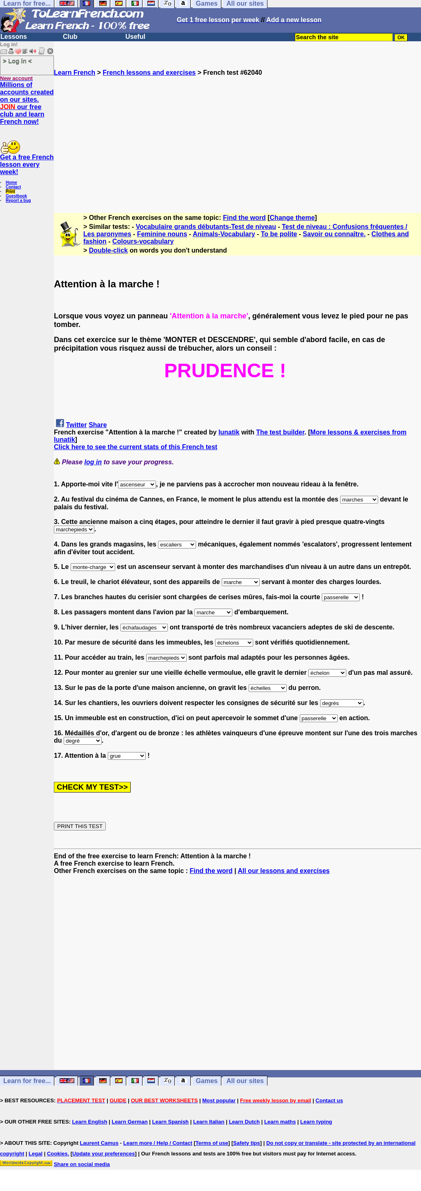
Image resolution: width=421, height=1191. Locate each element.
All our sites (245, 1080)
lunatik (229, 432)
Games (207, 1080)
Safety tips (246, 1143)
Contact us (329, 1100)
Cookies (57, 1154)
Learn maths (280, 1122)
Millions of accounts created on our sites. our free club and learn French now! (27, 103)
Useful (135, 36)
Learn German (129, 1122)
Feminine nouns (162, 234)
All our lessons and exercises (284, 870)
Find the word (244, 217)
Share (98, 424)
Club (70, 36)
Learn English (89, 1122)
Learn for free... (27, 1080)
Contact (13, 187)
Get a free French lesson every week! (27, 164)
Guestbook (16, 196)
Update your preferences (103, 1154)
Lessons (13, 36)
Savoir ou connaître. (334, 234)
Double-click (108, 250)
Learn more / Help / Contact (157, 1143)
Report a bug (18, 200)
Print (10, 191)
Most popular (219, 1100)
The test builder (280, 432)
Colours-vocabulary (143, 241)
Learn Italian (209, 1122)
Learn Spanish (170, 1122)
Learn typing (316, 1122)
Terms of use (212, 1143)
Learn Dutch (244, 1122)
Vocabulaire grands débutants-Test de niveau (206, 226)
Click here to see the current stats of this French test (135, 446)
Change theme (292, 217)
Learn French (74, 72)
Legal (35, 1154)
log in (93, 462)
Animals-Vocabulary (224, 234)
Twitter (76, 424)
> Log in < (17, 60)
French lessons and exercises (149, 72)
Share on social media (82, 1164)
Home (11, 182)
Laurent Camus (99, 1143)
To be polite (279, 234)
